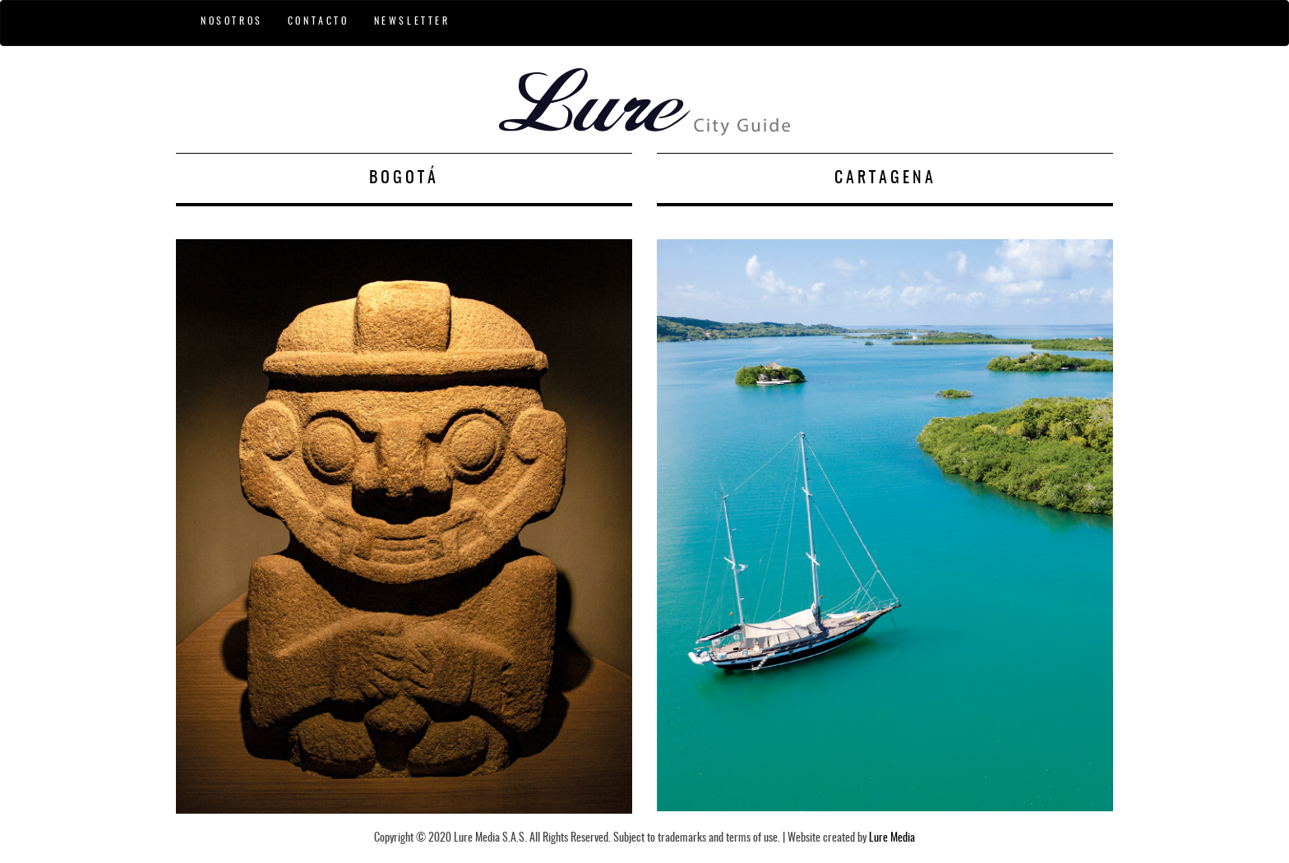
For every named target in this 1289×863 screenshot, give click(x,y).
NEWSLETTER (412, 21)
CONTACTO (318, 21)
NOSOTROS (232, 21)
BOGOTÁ (404, 178)
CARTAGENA (885, 178)
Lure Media (892, 838)
